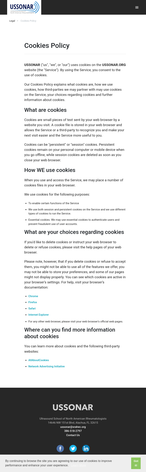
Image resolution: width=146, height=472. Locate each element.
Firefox (32, 302)
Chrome (33, 296)
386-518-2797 (73, 431)
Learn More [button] (78, 465)
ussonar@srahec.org (73, 427)
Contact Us (73, 435)
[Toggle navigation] (137, 7)
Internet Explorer (38, 314)
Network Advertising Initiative (46, 366)
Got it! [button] (136, 463)
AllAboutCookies (38, 360)
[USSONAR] (24, 7)
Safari (32, 308)
